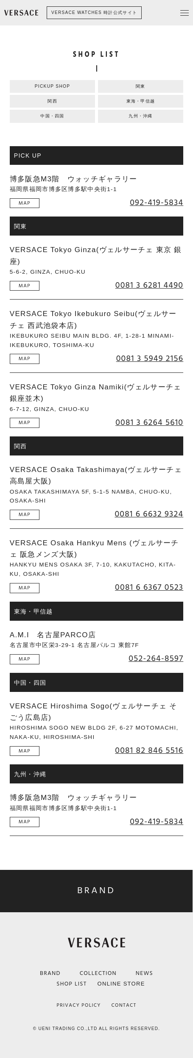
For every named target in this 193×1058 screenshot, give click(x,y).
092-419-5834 (156, 203)
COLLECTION (98, 973)
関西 (52, 101)
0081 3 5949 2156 (150, 359)
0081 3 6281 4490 (149, 286)
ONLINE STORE (121, 983)
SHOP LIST (71, 984)
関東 (140, 86)
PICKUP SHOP (52, 86)
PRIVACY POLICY (79, 1005)
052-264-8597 (156, 659)
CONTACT (124, 1005)
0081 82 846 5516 (149, 751)
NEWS (144, 973)
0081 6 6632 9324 (149, 515)
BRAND (50, 973)
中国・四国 (52, 116)
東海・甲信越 (140, 101)
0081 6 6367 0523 (149, 588)
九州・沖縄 (141, 116)
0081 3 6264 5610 (149, 423)
